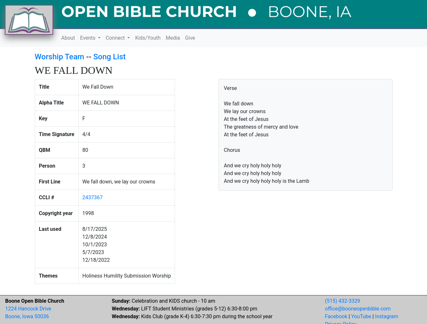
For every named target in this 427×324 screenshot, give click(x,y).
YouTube (361, 316)
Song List (109, 56)
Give (190, 38)
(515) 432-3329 (342, 301)
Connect (116, 38)
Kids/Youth (147, 38)
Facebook (336, 316)
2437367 (92, 197)
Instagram (386, 316)
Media (173, 38)
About (68, 38)
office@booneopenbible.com (358, 309)
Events (88, 38)
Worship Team (59, 56)
